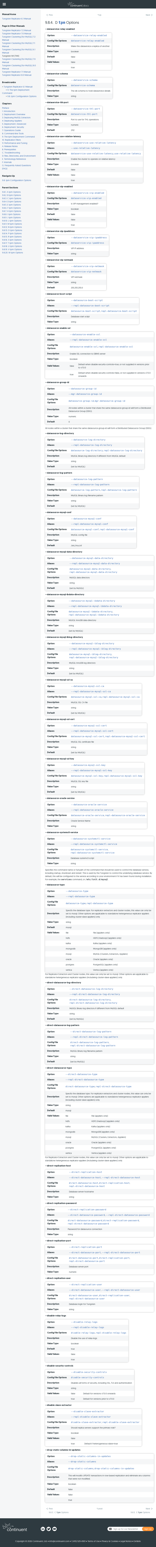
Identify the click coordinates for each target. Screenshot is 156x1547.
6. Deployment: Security (13, 127)
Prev (51, 15)
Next (148, 15)
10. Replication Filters (11, 139)
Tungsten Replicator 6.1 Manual (16, 18)
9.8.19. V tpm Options (12, 249)
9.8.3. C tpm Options (11, 198)
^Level (99, 1508)
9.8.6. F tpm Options (11, 208)
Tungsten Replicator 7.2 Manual (16, 30)
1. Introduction (8, 111)
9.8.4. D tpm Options (11, 201)
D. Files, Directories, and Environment (19, 155)
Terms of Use (94, 1541)
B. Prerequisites (9, 149)
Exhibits (137, 1541)
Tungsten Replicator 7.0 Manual (16, 33)
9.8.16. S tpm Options (12, 239)
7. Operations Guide (11, 130)
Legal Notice (126, 1541)
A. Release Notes (10, 146)
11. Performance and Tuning (14, 143)
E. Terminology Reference (14, 159)
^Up (99, 15)
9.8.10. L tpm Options (11, 220)
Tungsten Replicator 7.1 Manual (16, 71)
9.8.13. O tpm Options (12, 230)
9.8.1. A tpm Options (11, 192)
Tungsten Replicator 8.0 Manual (16, 75)
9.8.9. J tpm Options (11, 217)
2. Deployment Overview (13, 114)
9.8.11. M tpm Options (12, 224)
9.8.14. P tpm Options (12, 233)
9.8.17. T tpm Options (11, 243)
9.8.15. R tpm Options (12, 236)
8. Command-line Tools (13, 133)
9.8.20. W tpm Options (12, 252)
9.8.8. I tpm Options (11, 214)
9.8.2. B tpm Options (11, 195)
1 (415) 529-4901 (78, 1541)
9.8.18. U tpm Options (12, 246)
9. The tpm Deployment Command (18, 136)
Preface (5, 108)
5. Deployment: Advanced (14, 124)
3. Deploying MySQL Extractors (16, 117)
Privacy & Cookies (110, 1541)
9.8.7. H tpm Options (11, 211)
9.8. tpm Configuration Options (21, 96)
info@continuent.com (59, 1541)
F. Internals (7, 162)
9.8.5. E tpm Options (11, 204)
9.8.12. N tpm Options (12, 227)
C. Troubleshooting (11, 152)
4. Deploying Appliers (12, 120)
